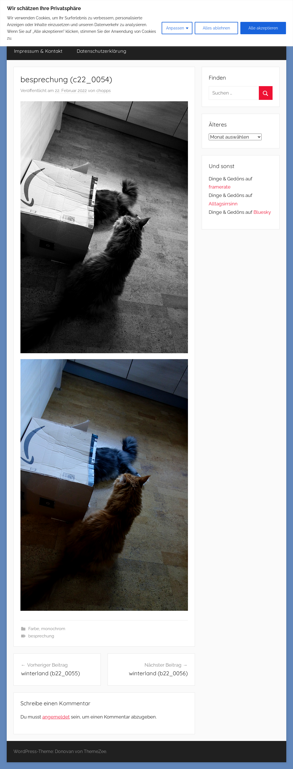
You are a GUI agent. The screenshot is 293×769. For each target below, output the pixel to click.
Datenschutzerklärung (101, 51)
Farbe (33, 628)
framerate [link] (220, 187)
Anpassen (175, 28)
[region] (146, 23)
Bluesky (262, 212)
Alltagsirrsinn (223, 203)
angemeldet (56, 717)
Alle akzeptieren (263, 28)
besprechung (41, 636)
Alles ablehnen (216, 28)
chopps (103, 90)
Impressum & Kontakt (38, 51)
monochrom (53, 628)
